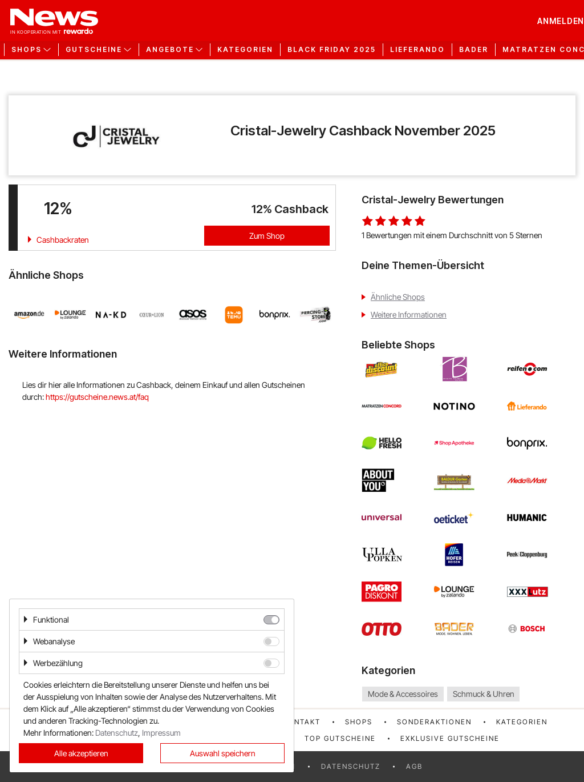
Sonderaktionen (434, 721)
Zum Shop (267, 235)
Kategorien (245, 50)
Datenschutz (350, 766)
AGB (414, 766)
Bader (473, 50)
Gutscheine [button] (94, 50)
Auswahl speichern (223, 753)
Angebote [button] (170, 50)
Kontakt (302, 721)
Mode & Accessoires (403, 694)
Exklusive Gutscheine (450, 738)
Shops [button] (26, 50)
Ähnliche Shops (398, 297)
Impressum (161, 732)
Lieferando (417, 50)
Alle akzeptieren (81, 753)
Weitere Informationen (409, 314)
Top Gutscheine (340, 738)
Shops (358, 721)
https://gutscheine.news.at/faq (97, 397)
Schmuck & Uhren (483, 694)
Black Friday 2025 (331, 50)
